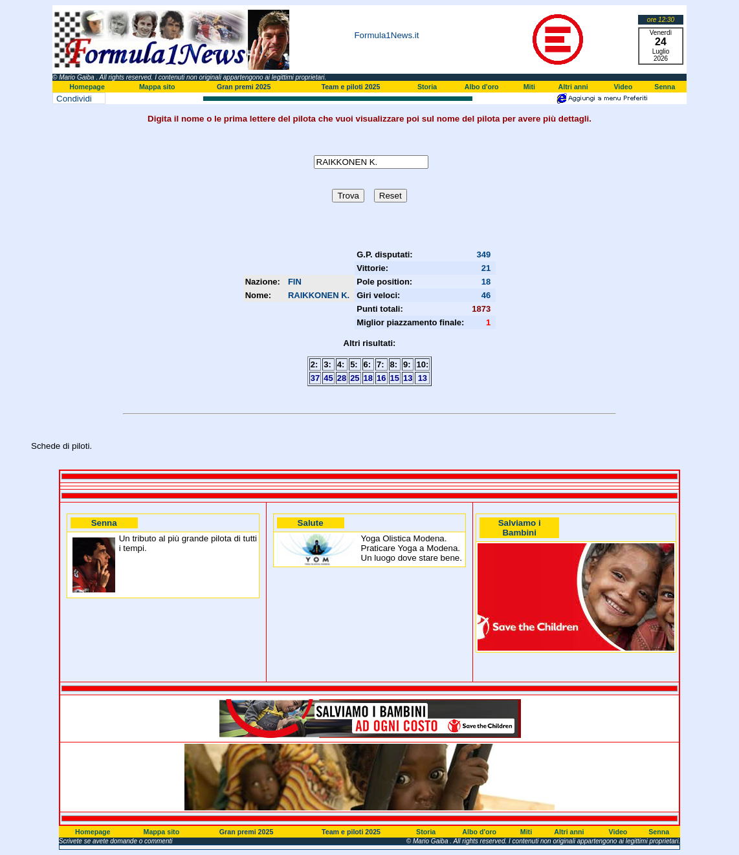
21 (486, 268)
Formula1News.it (386, 35)
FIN (295, 282)
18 (486, 282)
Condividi (74, 98)
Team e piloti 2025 (350, 87)
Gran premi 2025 (244, 87)
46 (486, 295)
